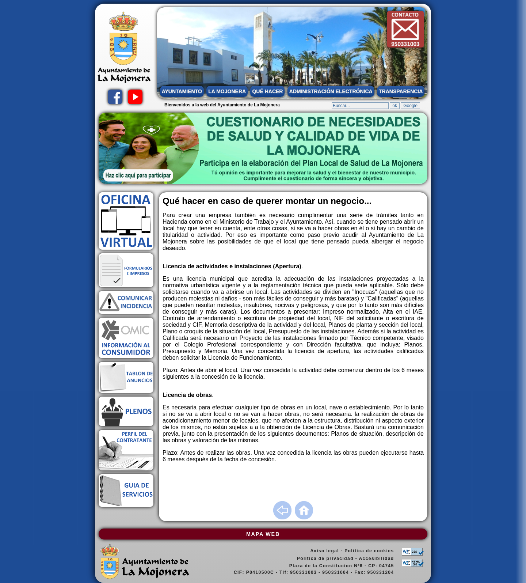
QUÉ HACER (267, 91)
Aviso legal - (327, 550)
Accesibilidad (376, 558)
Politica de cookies (369, 550)
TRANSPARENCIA (401, 91)
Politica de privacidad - (328, 558)
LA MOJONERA (227, 91)
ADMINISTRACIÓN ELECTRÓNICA (331, 91)
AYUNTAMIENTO (182, 91)
